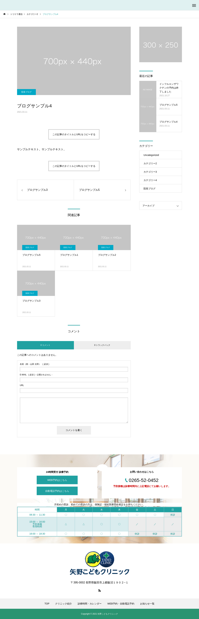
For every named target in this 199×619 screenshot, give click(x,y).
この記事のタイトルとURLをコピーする (73, 134)
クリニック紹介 (63, 603)
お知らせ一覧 (147, 603)
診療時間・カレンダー (90, 603)
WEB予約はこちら (57, 479)
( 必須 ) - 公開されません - (36, 375)
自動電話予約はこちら (57, 490)
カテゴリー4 (150, 180)
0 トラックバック (102, 345)
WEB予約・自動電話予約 (120, 603)
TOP (47, 603)
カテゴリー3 (150, 171)
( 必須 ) (34, 364)
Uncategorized (151, 155)
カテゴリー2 (150, 163)
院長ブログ (26, 92)
